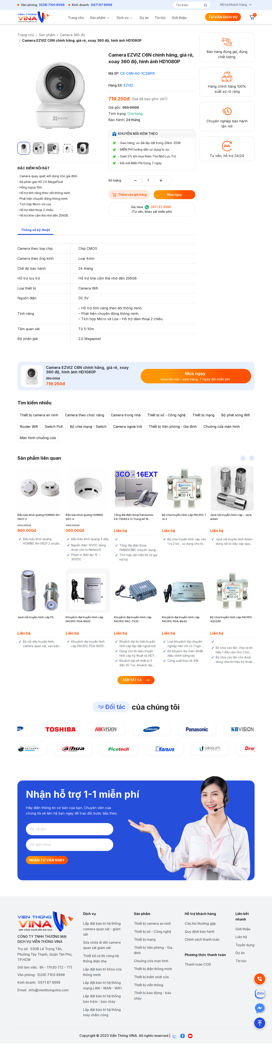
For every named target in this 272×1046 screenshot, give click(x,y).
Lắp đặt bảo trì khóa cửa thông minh (102, 974)
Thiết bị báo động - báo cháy (152, 998)
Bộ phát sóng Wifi (235, 415)
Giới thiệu (179, 18)
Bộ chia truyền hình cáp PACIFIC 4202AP (231, 619)
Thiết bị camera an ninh (39, 415)
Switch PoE (54, 427)
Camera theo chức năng (84, 415)
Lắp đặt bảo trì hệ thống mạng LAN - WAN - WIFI (102, 988)
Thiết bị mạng (203, 415)
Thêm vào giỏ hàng (129, 194)
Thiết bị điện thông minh (153, 971)
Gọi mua (151, 209)
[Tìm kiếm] (190, 5)
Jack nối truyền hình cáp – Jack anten (231, 517)
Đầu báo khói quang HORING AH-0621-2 (39, 517)
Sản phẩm (98, 18)
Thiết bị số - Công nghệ (166, 415)
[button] (243, 458)
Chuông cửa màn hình (222, 427)
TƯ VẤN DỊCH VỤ (223, 17)
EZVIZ (128, 85)
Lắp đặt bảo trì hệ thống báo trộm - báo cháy (102, 1001)
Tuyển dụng (244, 947)
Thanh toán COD (198, 967)
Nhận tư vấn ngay (47, 862)
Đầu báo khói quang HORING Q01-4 (84, 517)
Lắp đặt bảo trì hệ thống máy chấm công (102, 1015)
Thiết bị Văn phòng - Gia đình (173, 427)
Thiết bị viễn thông (148, 987)
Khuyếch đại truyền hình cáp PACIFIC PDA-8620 (84, 619)
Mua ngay (174, 194)
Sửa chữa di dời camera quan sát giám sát (102, 947)
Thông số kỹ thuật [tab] (36, 230)
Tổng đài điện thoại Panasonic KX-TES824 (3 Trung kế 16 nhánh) (134, 517)
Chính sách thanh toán (202, 942)
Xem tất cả (136, 682)
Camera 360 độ (72, 35)
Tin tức (160, 18)
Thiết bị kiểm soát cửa (151, 979)
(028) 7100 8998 (52, 5)
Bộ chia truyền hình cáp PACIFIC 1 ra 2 (184, 517)
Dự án (144, 18)
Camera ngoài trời (127, 427)
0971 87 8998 (101, 5)
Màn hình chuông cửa (38, 438)
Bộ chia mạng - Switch (88, 427)
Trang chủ (76, 18)
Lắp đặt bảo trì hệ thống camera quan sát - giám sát (102, 931)
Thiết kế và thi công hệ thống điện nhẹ (101, 961)
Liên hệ (241, 939)
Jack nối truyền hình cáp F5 (35, 617)
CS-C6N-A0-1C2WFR (137, 73)
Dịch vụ (123, 18)
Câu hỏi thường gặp (200, 926)
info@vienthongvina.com (49, 992)
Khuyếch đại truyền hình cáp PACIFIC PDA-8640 (181, 619)
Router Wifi (29, 427)
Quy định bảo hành (199, 934)
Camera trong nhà (125, 415)
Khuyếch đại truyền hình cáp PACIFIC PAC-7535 (133, 619)
